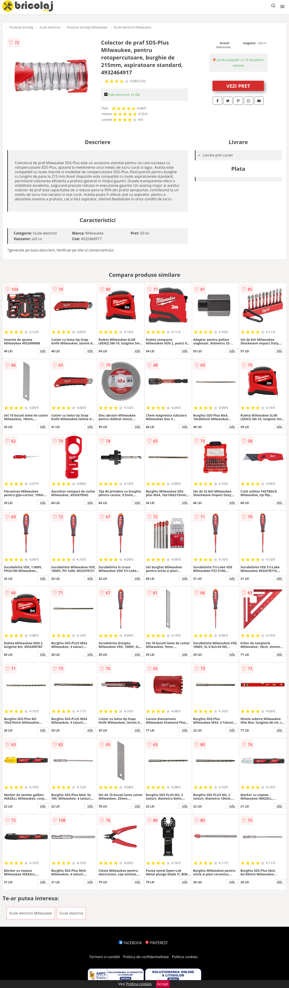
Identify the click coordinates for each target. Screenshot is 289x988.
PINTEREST (156, 942)
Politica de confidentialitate (146, 956)
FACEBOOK (130, 942)
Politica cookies (185, 956)
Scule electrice (50, 27)
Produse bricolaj (21, 27)
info (43, 351)
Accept (162, 983)
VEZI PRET (238, 85)
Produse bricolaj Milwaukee (87, 27)
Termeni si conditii (104, 956)
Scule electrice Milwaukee (132, 27)
